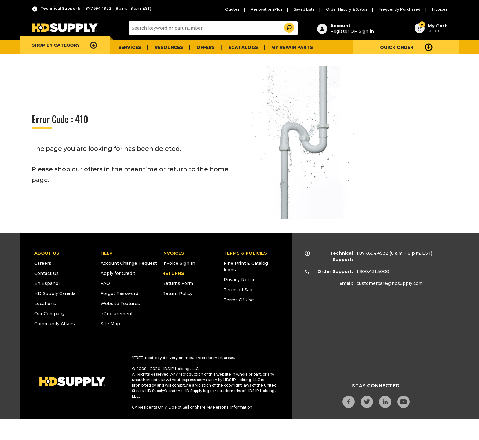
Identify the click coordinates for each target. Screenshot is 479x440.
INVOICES (173, 253)
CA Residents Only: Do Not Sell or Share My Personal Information (192, 407)
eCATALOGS (243, 47)
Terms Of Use (239, 300)
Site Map (110, 323)
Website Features (120, 303)
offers (93, 169)
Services (129, 47)
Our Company (49, 313)
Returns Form (177, 283)
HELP (106, 253)
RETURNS (173, 273)
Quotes (232, 9)
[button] (288, 26)
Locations (45, 303)
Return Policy (177, 293)
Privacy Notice (240, 279)
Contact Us (46, 273)
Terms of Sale (239, 290)
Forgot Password (119, 293)
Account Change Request (129, 263)
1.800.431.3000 (373, 271)
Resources (169, 47)
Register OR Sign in (352, 31)
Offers (205, 47)
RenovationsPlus (266, 9)
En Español (47, 283)
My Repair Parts (292, 47)
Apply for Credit (118, 273)
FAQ (105, 283)
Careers (42, 263)
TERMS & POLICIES (245, 253)
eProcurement (117, 313)
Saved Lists (304, 9)
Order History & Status (346, 9)
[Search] (212, 28)
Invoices (439, 9)
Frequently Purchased (399, 9)
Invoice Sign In (178, 263)
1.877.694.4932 (372, 253)
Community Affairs (54, 323)
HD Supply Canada (54, 293)
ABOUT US (46, 253)
